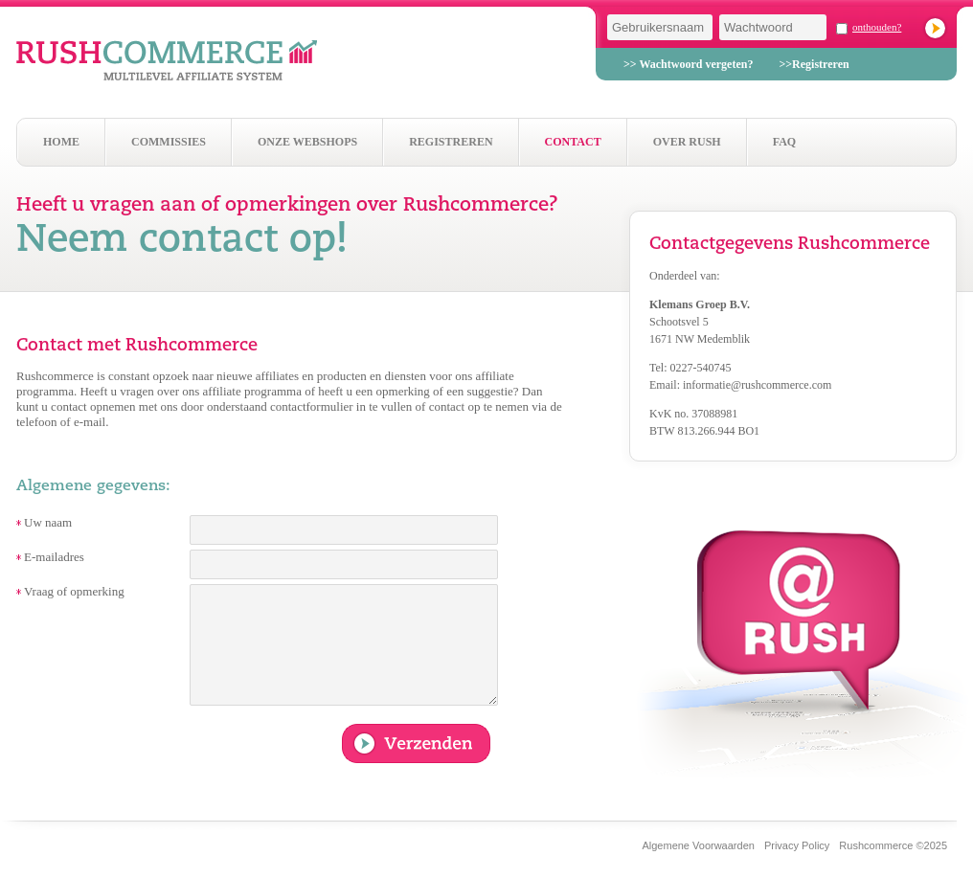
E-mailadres (54, 557)
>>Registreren (814, 64)
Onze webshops (307, 141)
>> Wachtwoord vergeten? (688, 64)
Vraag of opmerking (74, 591)
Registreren (450, 141)
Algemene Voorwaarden (698, 845)
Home (61, 141)
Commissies (168, 141)
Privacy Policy (796, 845)
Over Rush (687, 141)
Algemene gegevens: (93, 486)
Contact (573, 141)
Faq (784, 141)
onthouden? (876, 27)
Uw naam (48, 522)
